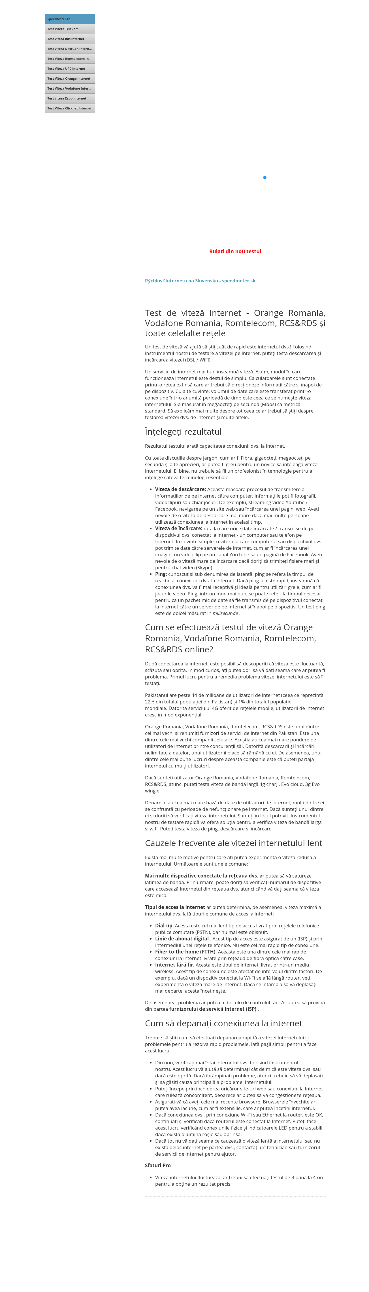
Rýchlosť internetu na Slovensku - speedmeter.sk (200, 281)
